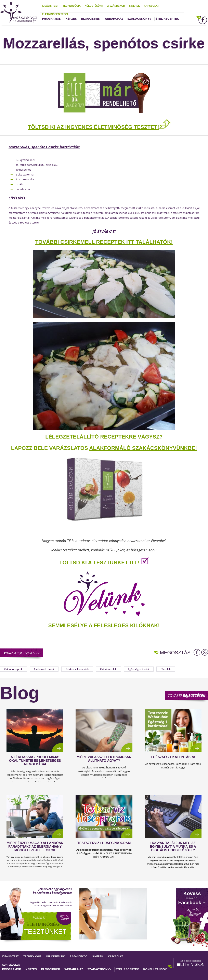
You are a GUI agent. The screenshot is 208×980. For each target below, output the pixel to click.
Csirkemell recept (44, 669)
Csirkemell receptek (77, 669)
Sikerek (134, 5)
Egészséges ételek (138, 669)
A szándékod (116, 5)
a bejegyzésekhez (22, 653)
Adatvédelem (11, 964)
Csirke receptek (13, 669)
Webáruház (113, 18)
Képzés (71, 18)
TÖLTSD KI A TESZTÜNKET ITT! (99, 563)
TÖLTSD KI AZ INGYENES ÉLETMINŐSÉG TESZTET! (93, 127)
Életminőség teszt (55, 14)
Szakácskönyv (139, 18)
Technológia (72, 5)
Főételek (166, 669)
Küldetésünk (94, 5)
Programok (51, 18)
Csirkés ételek (108, 669)
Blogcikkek (90, 18)
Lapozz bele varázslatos (50, 448)
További (186, 695)
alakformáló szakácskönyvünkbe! (143, 448)
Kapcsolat (151, 5)
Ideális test (50, 5)
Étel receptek (167, 18)
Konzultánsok (155, 969)
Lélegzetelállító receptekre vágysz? (104, 437)
